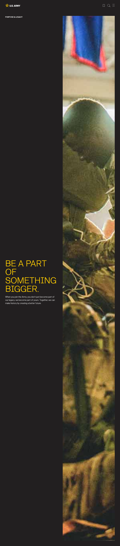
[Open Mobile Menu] (113, 5)
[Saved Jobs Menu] (103, 5)
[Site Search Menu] (108, 5)
